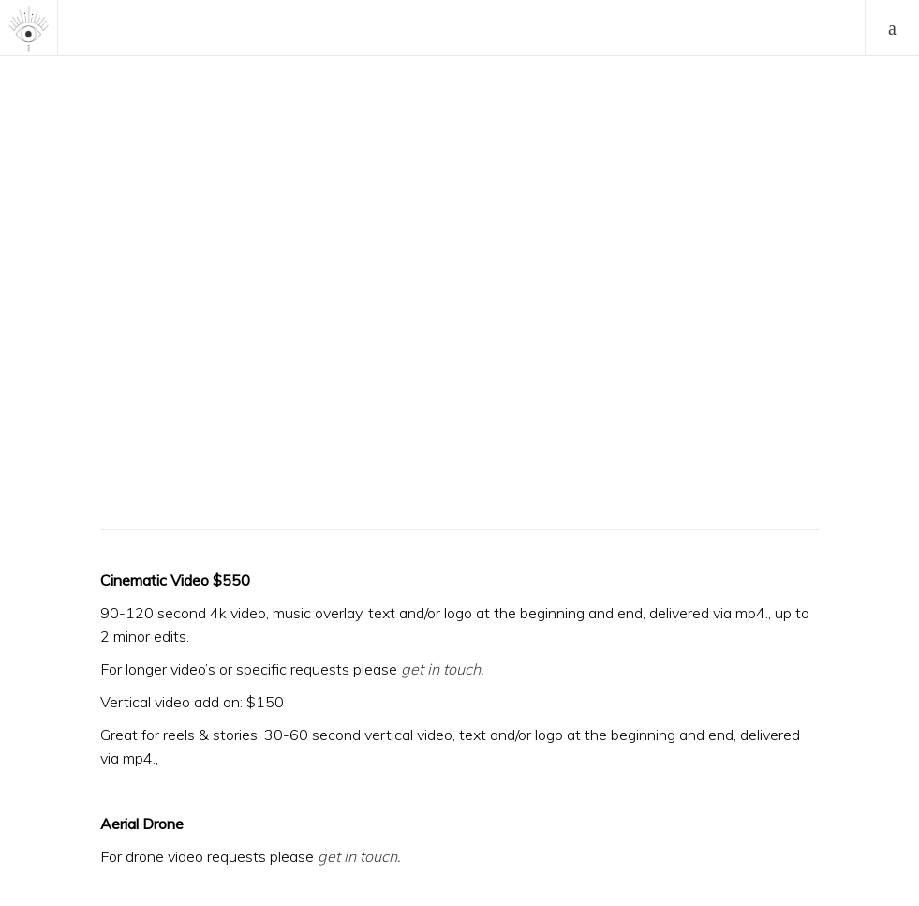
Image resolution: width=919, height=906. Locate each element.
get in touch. (359, 856)
